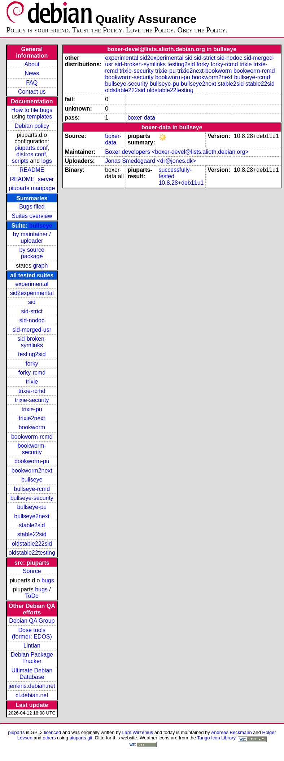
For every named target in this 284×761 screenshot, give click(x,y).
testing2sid (32, 354)
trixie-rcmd (31, 391)
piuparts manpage (32, 188)
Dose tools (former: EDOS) (32, 633)
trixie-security (32, 400)
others (49, 737)
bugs (47, 580)
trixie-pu (32, 409)
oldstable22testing (32, 553)
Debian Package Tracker (32, 658)
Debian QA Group (31, 621)
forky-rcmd (32, 373)
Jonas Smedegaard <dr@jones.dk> (150, 161)
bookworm (31, 427)
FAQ (32, 83)
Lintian (31, 646)
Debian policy (31, 126)
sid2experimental (32, 293)
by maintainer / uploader (32, 237)
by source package (31, 253)
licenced (52, 732)
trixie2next (32, 418)
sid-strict (32, 311)
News (32, 73)
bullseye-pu (32, 507)
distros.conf (31, 154)
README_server (32, 179)
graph (40, 266)
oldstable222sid (32, 544)
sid (31, 302)
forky (32, 364)
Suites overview (32, 216)
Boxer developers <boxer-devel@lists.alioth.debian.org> (177, 152)
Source (32, 571)
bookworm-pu (31, 461)
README (31, 170)
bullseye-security (31, 498)
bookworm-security (32, 449)
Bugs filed (31, 206)
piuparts (16, 732)
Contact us (31, 92)
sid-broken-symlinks (31, 342)
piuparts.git (81, 737)
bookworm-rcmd (32, 437)
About (31, 64)
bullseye (40, 226)
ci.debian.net (32, 695)
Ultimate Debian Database (31, 673)
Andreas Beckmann (231, 732)
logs (46, 161)
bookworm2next (32, 470)
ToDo (32, 596)
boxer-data (141, 118)
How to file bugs (31, 110)
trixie (32, 382)
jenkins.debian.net (32, 686)
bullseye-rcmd (32, 489)
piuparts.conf (31, 148)
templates (39, 116)
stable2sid (32, 525)
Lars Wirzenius (137, 732)
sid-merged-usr (31, 330)
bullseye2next (31, 516)
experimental (31, 284)
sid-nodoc (31, 320)
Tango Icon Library (216, 737)
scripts (20, 161)
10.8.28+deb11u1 (181, 183)
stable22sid (32, 534)
